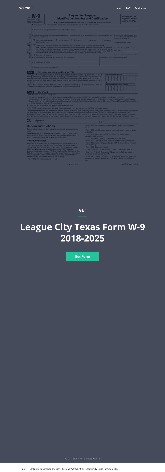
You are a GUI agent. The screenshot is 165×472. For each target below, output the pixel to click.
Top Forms (140, 8)
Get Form (82, 256)
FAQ (128, 8)
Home (119, 8)
